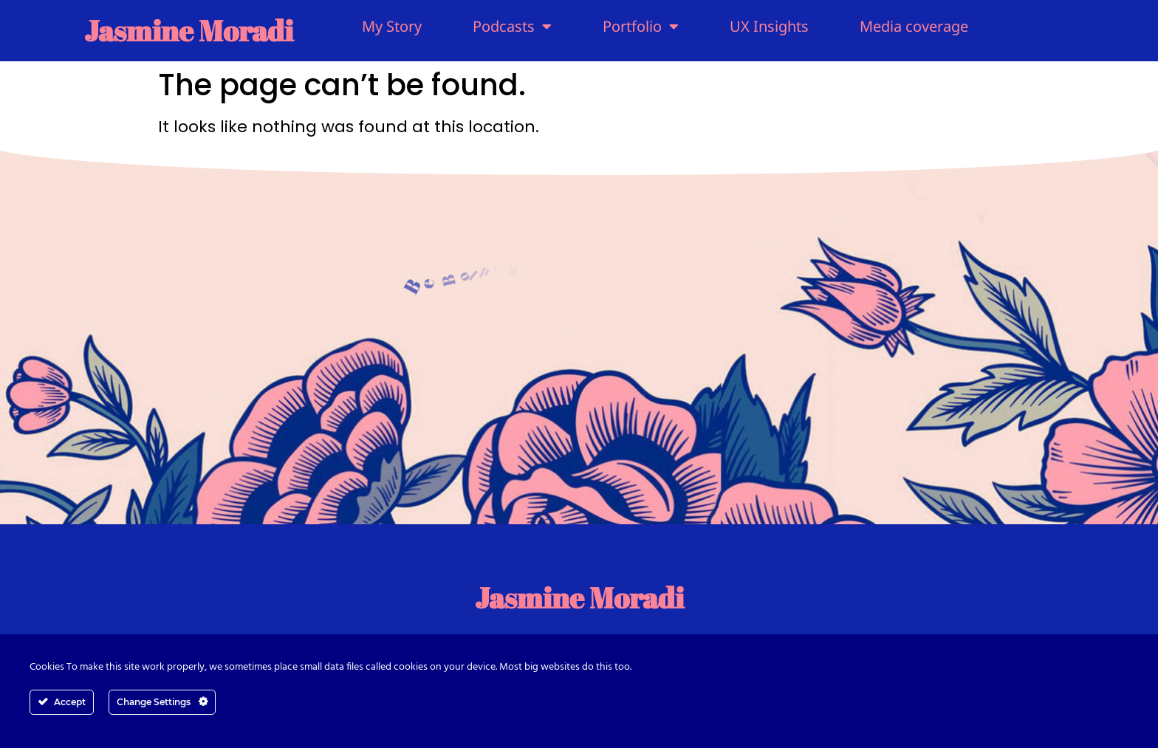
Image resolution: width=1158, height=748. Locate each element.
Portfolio (641, 26)
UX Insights (769, 26)
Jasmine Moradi (188, 30)
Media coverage (914, 26)
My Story (392, 26)
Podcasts (512, 26)
